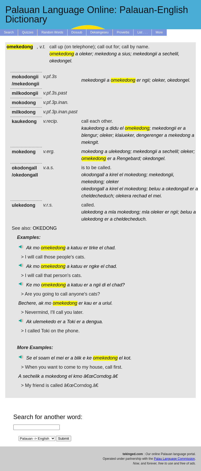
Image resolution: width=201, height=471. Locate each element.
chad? (118, 284)
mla (112, 212)
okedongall (92, 188)
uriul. (107, 303)
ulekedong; (120, 151)
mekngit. (90, 142)
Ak (29, 247)
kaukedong (92, 128)
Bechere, (27, 303)
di (103, 284)
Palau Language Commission (174, 459)
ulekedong (92, 212)
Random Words (52, 32)
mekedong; (93, 181)
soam (44, 358)
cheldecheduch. (130, 219)
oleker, (159, 80)
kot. (127, 358)
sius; (127, 53)
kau (88, 303)
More (159, 32)
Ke (29, 284)
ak (40, 303)
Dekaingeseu (99, 32)
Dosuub (76, 32)
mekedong (106, 53)
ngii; (146, 80)
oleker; (86, 53)
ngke (94, 266)
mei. (157, 195)
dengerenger (149, 135)
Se (29, 358)
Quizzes (27, 32)
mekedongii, (161, 174)
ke (89, 358)
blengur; (89, 135)
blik (77, 358)
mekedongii (145, 53)
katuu (76, 247)
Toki (71, 321)
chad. (110, 247)
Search (9, 32)
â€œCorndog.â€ (102, 376)
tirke (93, 247)
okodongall (92, 174)
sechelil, (170, 53)
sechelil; (170, 151)
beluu (154, 188)
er (139, 80)
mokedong (92, 151)
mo (36, 247)
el (122, 128)
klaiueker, (125, 135)
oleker (112, 181)
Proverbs (123, 32)
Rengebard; (129, 158)
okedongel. (60, 60)
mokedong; (136, 174)
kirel (113, 174)
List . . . (142, 32)
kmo (77, 376)
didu (114, 128)
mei (60, 358)
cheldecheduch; (97, 195)
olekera (123, 195)
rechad (139, 195)
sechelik (31, 376)
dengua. (94, 321)
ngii (96, 284)
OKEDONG (45, 228)
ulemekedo (44, 321)
